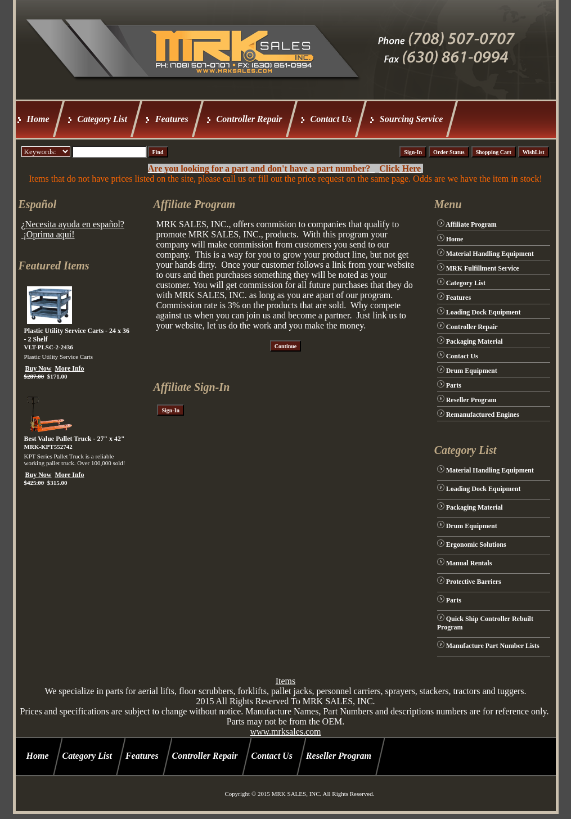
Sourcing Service (411, 119)
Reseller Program (471, 400)
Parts (453, 385)
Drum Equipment (471, 371)
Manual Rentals (469, 563)
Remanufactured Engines (482, 414)
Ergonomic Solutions (476, 544)
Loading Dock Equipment (483, 312)
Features (171, 119)
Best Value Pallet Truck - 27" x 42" (74, 439)
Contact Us (331, 119)
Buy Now (38, 368)
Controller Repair (249, 119)
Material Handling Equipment (490, 254)
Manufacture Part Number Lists (492, 646)
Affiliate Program (471, 224)
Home (38, 119)
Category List (102, 119)
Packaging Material (474, 341)
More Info (69, 368)
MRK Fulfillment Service (482, 268)
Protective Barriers (473, 582)
